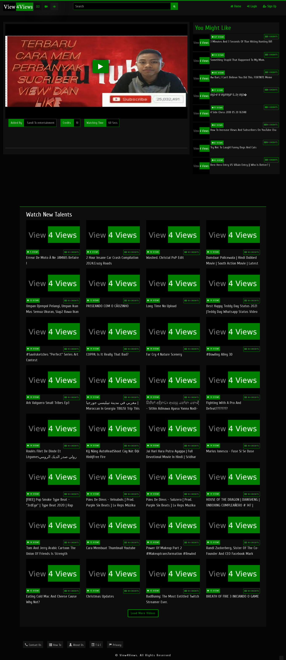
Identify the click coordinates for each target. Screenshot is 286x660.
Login (252, 6)
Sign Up (269, 6)
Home (235, 6)
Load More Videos (143, 613)
